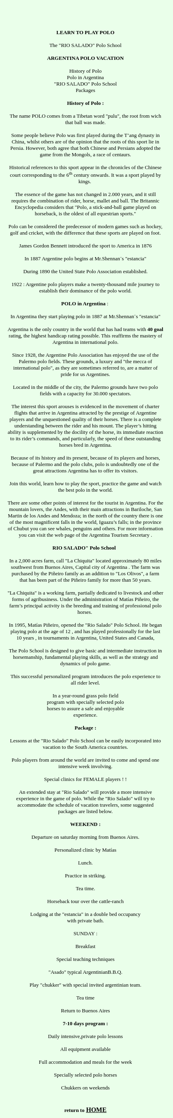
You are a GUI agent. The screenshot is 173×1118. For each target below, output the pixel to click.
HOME (96, 1109)
